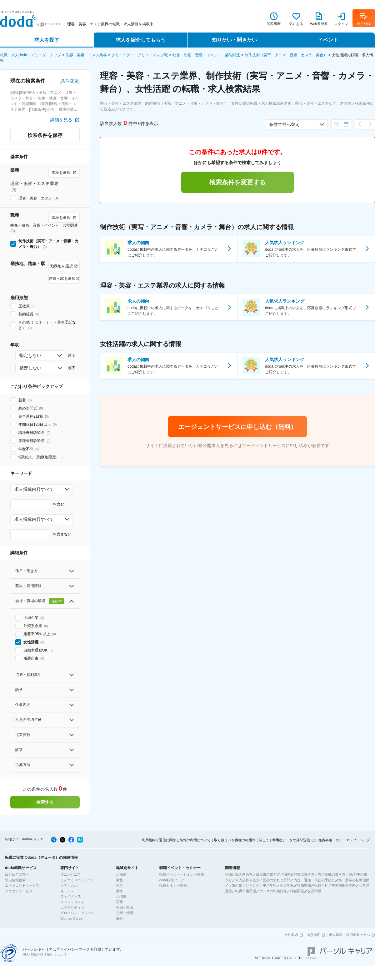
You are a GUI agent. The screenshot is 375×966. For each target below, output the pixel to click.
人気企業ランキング (243, 885)
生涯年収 (287, 885)
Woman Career (71, 918)
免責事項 (325, 840)
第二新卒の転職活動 (353, 880)
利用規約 (149, 840)
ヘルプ (365, 840)
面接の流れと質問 (276, 880)
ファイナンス (70, 896)
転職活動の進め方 (238, 874)
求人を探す (46, 40)
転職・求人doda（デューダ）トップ (30, 55)
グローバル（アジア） (77, 913)
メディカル (69, 885)
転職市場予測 (245, 891)
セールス (67, 891)
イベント (328, 40)
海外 (119, 918)
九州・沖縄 (124, 913)
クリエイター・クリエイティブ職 (140, 55)
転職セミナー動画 (173, 885)
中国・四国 (124, 907)
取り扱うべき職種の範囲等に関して (241, 840)
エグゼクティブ (72, 907)
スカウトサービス (18, 891)
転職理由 (304, 885)
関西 (119, 902)
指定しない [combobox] (30, 355)
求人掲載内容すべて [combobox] (34, 489)
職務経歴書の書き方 (298, 874)
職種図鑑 (297, 891)
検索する (45, 802)
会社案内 (291, 935)
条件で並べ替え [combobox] (284, 124)
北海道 (121, 874)
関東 (119, 885)
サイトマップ (346, 840)
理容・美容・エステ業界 (86, 55)
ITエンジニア (70, 874)
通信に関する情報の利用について (185, 840)
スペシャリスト (72, 902)
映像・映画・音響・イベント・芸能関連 (206, 55)
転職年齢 (321, 885)
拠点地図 (313, 935)
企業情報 (314, 891)
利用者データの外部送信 (291, 840)
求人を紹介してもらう (141, 40)
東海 (119, 891)
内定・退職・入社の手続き (314, 880)
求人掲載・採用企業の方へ (349, 935)
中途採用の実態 (344, 885)
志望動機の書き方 (331, 874)
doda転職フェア (171, 880)
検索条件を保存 (45, 135)
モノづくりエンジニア (77, 880)
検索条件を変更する (237, 182)
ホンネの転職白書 (273, 891)
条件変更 (69, 80)
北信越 (121, 896)
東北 (119, 880)
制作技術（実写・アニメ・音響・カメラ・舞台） (286, 55)
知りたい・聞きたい (234, 40)
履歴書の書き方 (268, 874)
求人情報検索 (15, 880)
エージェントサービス (22, 885)
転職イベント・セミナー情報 (181, 874)
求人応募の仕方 (247, 880)
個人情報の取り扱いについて (44, 954)
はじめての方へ (17, 874)
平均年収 (270, 885)
